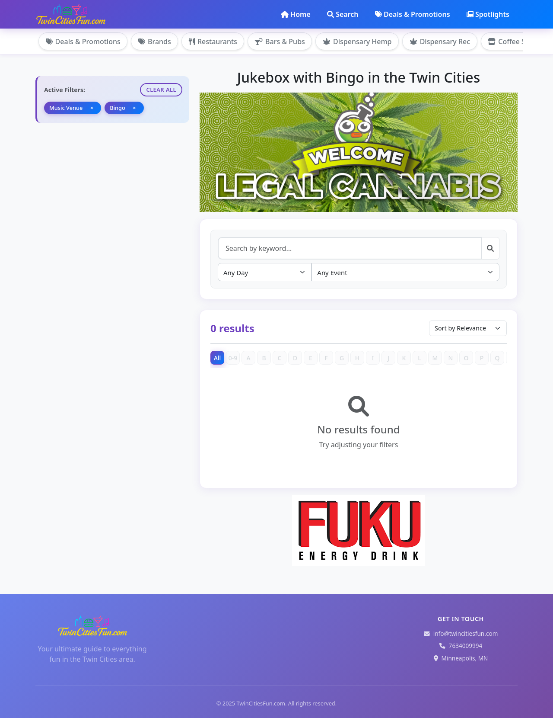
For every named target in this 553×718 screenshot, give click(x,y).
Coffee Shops (517, 41)
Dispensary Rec (441, 41)
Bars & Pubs (281, 41)
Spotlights (488, 14)
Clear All (161, 89)
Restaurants (214, 41)
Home (296, 14)
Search (342, 14)
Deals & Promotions (412, 14)
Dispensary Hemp (358, 41)
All (217, 358)
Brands (155, 41)
